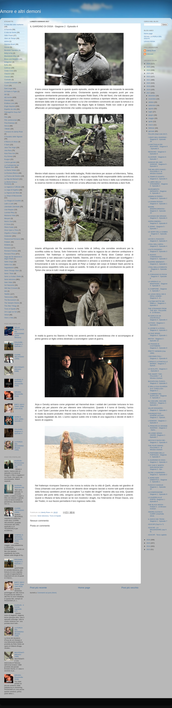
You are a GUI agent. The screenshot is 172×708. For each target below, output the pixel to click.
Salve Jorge (8, 262)
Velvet (6, 315)
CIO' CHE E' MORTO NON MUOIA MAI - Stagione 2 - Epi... (156, 467)
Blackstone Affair (10, 56)
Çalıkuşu (7, 68)
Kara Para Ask (9, 153)
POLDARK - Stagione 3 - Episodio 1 (18, 344)
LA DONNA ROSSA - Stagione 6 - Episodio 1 (157, 203)
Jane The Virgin (10, 147)
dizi (5, 94)
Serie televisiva (43, 516)
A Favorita (8, 29)
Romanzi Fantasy (10, 251)
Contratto (7, 80)
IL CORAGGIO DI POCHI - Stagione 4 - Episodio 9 (157, 276)
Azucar (6, 47)
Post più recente (38, 587)
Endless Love (9, 103)
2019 (148, 86)
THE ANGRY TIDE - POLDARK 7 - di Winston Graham (155, 376)
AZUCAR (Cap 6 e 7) (156, 524)
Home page (84, 587)
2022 (148, 76)
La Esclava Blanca (11, 173)
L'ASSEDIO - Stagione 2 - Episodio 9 (157, 422)
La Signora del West (11, 193)
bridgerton (8, 62)
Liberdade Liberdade (12, 207)
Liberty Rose (151, 50)
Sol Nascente (9, 285)
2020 (148, 83)
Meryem (7, 218)
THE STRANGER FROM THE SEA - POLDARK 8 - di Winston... (157, 310)
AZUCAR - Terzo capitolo (157, 535)
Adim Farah (8, 35)
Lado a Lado (9, 204)
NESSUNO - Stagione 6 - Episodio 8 (157, 153)
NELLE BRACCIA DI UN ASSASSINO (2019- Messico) (19, 332)
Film (6, 117)
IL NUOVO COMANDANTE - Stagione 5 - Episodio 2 (157, 257)
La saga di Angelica (11, 190)
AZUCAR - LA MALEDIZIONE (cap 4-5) (157, 530)
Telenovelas (8, 297)
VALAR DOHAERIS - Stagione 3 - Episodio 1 (157, 409)
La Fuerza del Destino (12, 176)
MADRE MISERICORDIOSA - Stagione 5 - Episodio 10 (157, 210)
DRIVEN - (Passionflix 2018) (18, 394)
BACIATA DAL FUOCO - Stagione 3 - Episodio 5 (157, 382)
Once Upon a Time (11, 230)
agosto (151, 108)
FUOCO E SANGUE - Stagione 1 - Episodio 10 (157, 487)
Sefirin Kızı (8, 265)
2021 (148, 80)
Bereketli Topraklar (11, 50)
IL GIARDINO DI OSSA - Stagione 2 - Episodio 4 (157, 461)
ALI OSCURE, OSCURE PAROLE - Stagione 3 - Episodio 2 (157, 403)
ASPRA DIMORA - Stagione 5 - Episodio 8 (157, 222)
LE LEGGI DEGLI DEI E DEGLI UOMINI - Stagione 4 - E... (157, 296)
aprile (150, 121)
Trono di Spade (55, 516)
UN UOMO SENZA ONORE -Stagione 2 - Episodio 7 (157, 435)
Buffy (6, 65)
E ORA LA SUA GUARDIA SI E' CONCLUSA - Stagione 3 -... (157, 388)
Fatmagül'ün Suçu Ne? (12, 112)
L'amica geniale (10, 162)
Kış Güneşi (8, 156)
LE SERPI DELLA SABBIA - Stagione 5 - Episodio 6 (158, 234)
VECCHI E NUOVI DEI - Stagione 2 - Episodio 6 (157, 441)
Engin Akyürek (9, 106)
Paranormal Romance (12, 239)
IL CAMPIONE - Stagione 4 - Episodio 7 (157, 290)
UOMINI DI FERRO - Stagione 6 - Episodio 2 (157, 197)
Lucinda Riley (9, 212)
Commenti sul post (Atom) (47, 593)
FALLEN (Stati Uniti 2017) (157, 134)
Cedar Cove (8, 71)
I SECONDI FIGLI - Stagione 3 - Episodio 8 (157, 357)
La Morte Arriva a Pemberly (10, 183)
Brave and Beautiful (11, 59)
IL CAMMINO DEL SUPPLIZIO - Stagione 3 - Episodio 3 (157, 396)
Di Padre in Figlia (10, 91)
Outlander (8, 236)
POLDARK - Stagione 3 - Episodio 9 (18, 431)
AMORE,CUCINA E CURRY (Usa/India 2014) (156, 514)
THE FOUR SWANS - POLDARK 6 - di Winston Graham (156, 447)
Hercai (6, 126)
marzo (151, 125)
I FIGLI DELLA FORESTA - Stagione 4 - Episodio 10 (157, 269)
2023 (148, 73)
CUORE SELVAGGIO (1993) (19, 357)
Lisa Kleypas (9, 209)
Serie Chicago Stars (11, 270)
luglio (150, 112)
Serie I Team (9, 273)
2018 (148, 90)
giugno (151, 115)
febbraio (151, 128)
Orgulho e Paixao (10, 233)
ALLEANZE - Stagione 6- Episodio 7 (157, 158)
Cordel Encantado (11, 82)
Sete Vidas (8, 282)
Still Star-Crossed (10, 288)
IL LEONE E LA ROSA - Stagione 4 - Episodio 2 (157, 329)
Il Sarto (7, 145)
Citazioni (7, 74)
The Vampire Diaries (11, 303)
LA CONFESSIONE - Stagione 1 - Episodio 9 (157, 493)
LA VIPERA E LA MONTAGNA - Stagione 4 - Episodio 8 (157, 283)
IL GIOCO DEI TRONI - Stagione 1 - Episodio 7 (157, 520)
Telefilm (7, 294)
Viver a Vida (8, 318)
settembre (152, 105)
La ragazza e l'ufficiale (12, 187)
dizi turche (8, 97)
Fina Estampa (9, 123)
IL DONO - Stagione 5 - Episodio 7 (156, 227)
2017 (148, 93)
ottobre (151, 102)
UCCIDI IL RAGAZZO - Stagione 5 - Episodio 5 (157, 240)
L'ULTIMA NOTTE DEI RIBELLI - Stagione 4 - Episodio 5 (157, 303)
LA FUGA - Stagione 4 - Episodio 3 (156, 324)
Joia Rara (7, 150)
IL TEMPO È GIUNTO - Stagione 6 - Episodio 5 (157, 178)
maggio (151, 118)
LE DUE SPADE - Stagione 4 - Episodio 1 (157, 334)
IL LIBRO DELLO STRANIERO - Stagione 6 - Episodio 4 (158, 184)
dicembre (152, 96)
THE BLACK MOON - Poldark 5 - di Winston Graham (157, 507)
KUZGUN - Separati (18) (19, 486)
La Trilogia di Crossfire (12, 201)
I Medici (7, 129)
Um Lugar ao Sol (10, 312)
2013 (148, 549)
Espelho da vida (10, 109)
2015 (148, 543)
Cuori (6, 85)
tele (5, 291)
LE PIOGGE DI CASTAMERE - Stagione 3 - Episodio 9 (157, 346)
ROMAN (7, 245)
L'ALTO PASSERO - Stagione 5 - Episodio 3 (157, 250)
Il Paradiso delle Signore (13, 137)
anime (6, 41)
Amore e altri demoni (20, 11)
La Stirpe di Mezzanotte (13, 196)
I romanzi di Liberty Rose (13, 132)
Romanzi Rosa (9, 254)
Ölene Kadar (9, 227)
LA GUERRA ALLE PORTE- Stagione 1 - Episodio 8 (157, 499)
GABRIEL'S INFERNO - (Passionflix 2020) (18, 383)
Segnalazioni (9, 267)
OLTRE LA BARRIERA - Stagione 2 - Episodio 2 (157, 473)
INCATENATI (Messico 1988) (19, 369)
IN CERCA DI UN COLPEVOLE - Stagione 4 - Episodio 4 (157, 318)
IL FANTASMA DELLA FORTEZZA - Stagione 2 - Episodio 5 (157, 455)
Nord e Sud (8, 221)
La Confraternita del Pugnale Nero (11, 166)
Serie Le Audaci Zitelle (12, 276)
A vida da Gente (10, 32)
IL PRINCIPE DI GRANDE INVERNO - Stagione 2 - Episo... (157, 428)
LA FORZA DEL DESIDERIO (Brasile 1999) (19, 446)
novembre (152, 99)
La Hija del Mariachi (11, 179)
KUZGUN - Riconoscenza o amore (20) (19, 464)
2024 (148, 70)
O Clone (7, 224)
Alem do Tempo (10, 38)
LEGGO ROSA (149, 41)
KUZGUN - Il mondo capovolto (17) (19, 608)
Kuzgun (7, 159)
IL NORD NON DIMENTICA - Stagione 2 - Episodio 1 (157, 480)
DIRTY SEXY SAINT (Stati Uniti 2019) (19, 406)
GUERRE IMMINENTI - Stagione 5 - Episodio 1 (157, 263)
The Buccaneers (10, 300)
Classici (7, 77)
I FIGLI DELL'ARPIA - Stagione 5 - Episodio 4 (157, 245)
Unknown (149, 54)
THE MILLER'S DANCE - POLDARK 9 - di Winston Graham (157, 171)
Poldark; (7, 242)
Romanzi (7, 248)
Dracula (7, 100)
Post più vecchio (129, 587)
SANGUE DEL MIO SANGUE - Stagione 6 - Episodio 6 (157, 164)
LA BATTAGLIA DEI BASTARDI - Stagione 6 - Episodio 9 (158, 146)
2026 (148, 64)
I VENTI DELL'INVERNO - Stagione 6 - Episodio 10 (157, 139)
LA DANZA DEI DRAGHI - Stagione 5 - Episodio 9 (157, 217)
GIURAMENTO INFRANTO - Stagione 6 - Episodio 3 (157, 191)
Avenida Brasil (9, 44)
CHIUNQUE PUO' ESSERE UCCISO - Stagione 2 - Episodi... (157, 415)
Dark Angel (8, 88)
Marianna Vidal (9, 215)
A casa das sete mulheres (13, 24)
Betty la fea (8, 53)
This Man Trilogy (10, 306)
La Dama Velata (10, 170)
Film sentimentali (10, 120)
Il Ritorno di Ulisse (11, 142)
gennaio (151, 131)
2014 (148, 546)
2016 (148, 540)
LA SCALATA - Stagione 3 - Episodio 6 (157, 370)
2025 (148, 67)
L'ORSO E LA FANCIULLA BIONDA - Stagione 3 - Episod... (158, 363)
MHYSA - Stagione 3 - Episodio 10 (156, 340)
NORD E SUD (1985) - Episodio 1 (19, 419)
